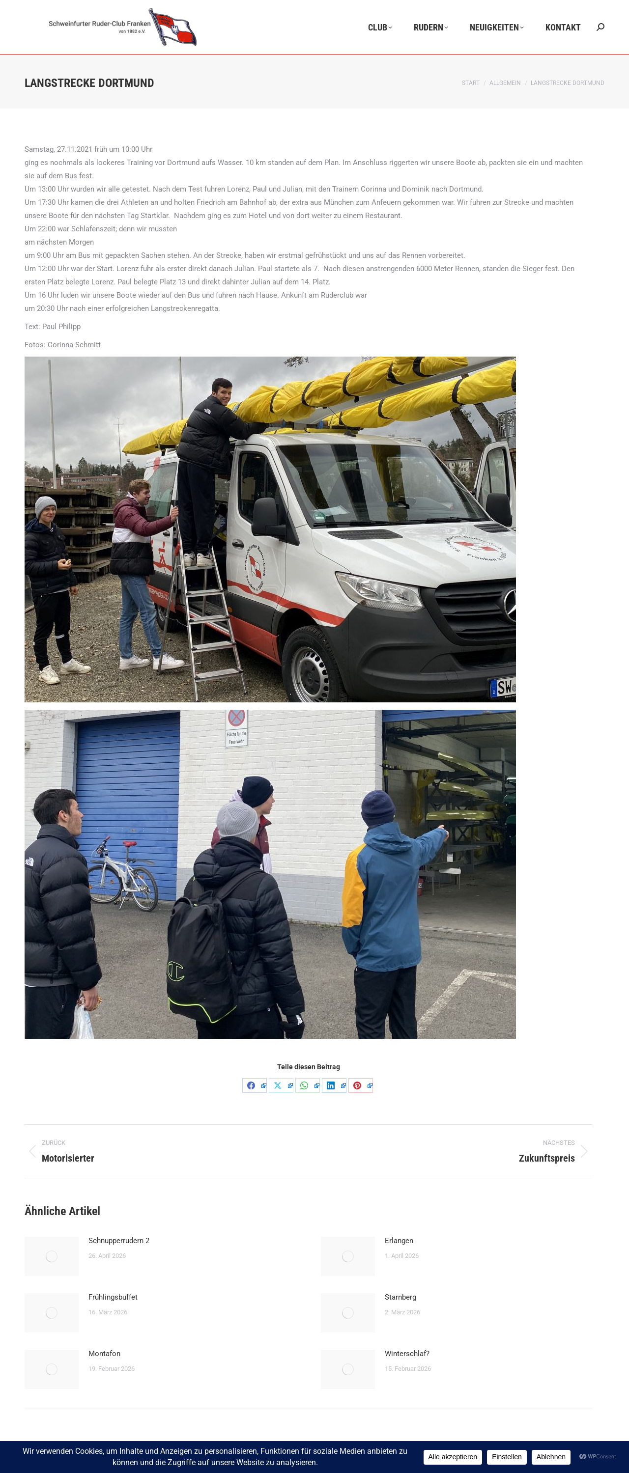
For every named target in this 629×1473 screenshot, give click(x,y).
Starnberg (400, 1297)
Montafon (104, 1353)
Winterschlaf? (407, 1353)
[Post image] (52, 1256)
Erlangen (399, 1240)
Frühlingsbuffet (113, 1297)
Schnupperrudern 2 (118, 1240)
